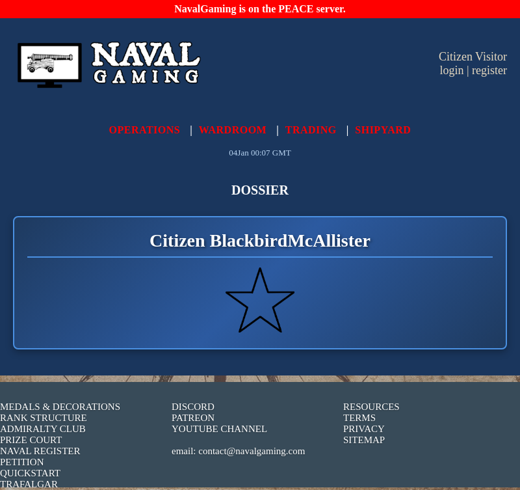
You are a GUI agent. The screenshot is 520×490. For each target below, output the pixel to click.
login (451, 70)
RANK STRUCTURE (43, 418)
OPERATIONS (145, 129)
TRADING (311, 129)
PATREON (193, 418)
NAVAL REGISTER (40, 451)
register (489, 70)
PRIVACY (364, 429)
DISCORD (193, 407)
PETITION (22, 462)
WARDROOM (232, 129)
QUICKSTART (30, 473)
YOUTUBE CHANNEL (219, 429)
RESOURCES (371, 407)
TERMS (359, 418)
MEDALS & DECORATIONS (60, 407)
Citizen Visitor (473, 56)
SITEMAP (364, 440)
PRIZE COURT (31, 440)
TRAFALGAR (29, 484)
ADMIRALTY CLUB (43, 429)
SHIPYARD (383, 129)
